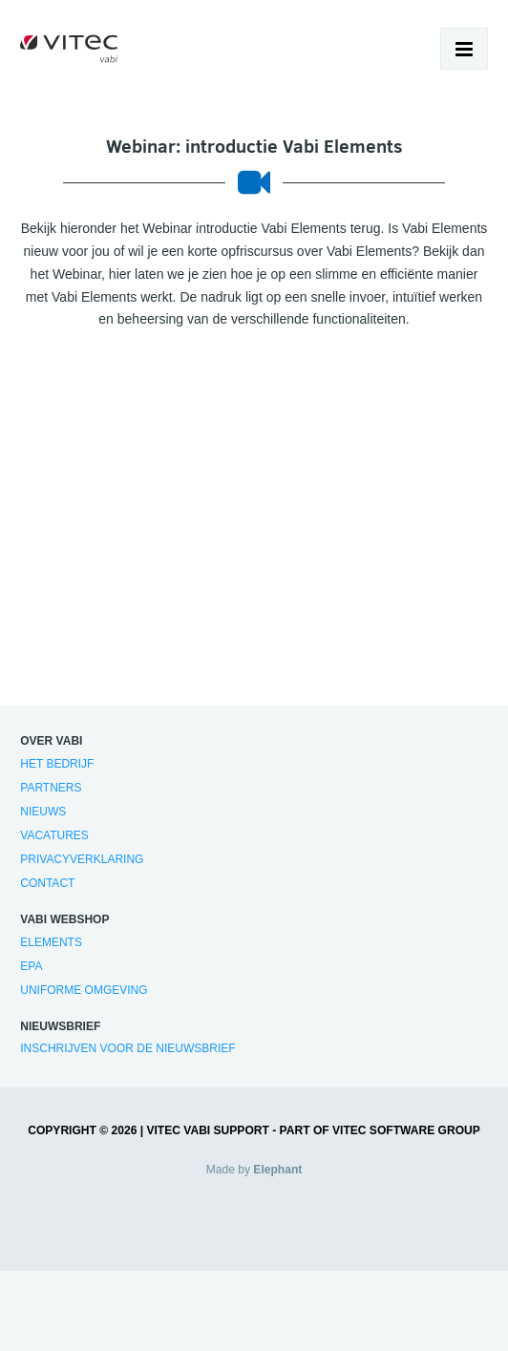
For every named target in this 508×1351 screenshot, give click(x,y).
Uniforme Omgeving (83, 990)
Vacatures (54, 835)
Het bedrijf (57, 763)
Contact (47, 883)
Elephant (277, 1169)
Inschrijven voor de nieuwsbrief (127, 1048)
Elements (51, 942)
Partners (50, 787)
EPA (31, 966)
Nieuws (43, 811)
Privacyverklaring (81, 859)
